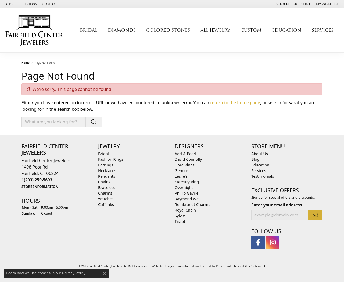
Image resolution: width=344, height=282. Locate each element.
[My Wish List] (327, 4)
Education (286, 30)
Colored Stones (168, 30)
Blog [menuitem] (255, 159)
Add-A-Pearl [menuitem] (185, 153)
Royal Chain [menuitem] (185, 210)
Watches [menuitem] (105, 198)
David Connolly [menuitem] (188, 159)
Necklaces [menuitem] (107, 170)
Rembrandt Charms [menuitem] (192, 204)
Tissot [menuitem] (180, 221)
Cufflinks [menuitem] (106, 204)
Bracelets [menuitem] (106, 187)
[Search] (282, 4)
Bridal (88, 30)
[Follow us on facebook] (258, 242)
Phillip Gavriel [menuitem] (187, 193)
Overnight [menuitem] (184, 187)
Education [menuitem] (260, 164)
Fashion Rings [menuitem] (110, 159)
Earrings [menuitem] (105, 164)
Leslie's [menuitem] (181, 176)
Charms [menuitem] (105, 193)
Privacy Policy (73, 273)
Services (323, 30)
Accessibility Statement (249, 266)
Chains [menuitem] (104, 181)
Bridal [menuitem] (103, 153)
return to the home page (235, 103)
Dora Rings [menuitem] (185, 164)
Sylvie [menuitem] (180, 215)
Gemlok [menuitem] (182, 170)
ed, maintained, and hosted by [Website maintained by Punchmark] (194, 266)
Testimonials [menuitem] (262, 176)
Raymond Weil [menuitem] (188, 198)
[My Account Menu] (302, 4)
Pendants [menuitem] (106, 176)
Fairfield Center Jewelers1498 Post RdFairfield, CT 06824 (46, 173)
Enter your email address (276, 205)
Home (26, 63)
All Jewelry (215, 30)
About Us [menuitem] (259, 153)
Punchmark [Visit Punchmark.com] (224, 266)
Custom (251, 30)
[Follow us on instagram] (273, 242)
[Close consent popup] (104, 273)
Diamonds (122, 30)
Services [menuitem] (258, 170)
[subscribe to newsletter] (315, 215)
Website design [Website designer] (162, 266)
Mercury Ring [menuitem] (187, 181)
